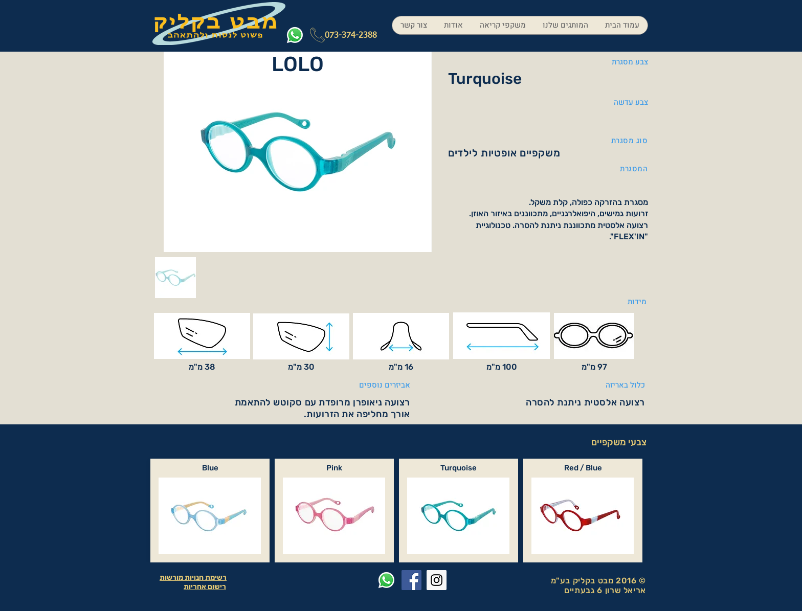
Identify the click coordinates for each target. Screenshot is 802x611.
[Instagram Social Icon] (437, 580)
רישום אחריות (205, 586)
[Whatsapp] (295, 35)
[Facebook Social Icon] (411, 580)
